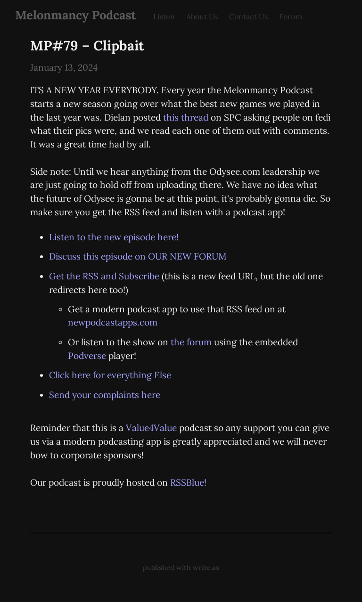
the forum (191, 342)
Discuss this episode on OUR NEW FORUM (138, 256)
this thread (185, 117)
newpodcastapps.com (112, 322)
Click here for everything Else (110, 375)
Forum (290, 16)
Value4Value (151, 427)
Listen (164, 16)
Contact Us (248, 16)
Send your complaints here (104, 394)
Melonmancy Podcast (75, 15)
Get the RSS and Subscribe (104, 276)
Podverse (87, 355)
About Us (202, 16)
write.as (206, 567)
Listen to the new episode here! (114, 237)
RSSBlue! (188, 482)
